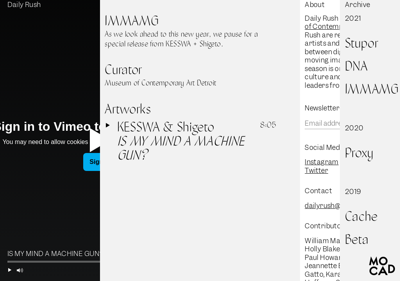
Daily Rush (24, 4)
